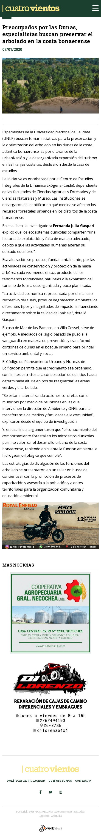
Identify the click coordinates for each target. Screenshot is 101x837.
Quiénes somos (60, 780)
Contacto (83, 780)
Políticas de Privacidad (26, 780)
